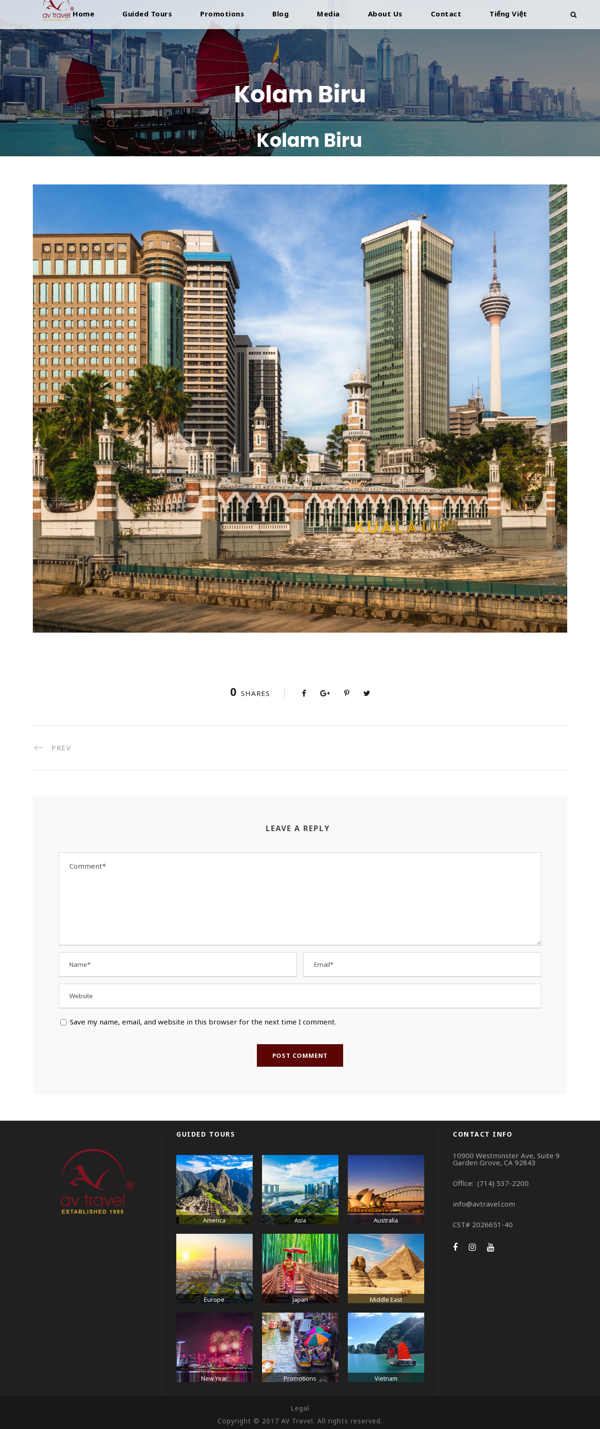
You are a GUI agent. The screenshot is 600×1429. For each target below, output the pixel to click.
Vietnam (386, 1378)
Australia (386, 1220)
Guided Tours (147, 13)
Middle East (386, 1299)
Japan (300, 1299)
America (214, 1220)
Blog (280, 13)
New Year (214, 1378)
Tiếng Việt (508, 13)
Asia (300, 1220)
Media (328, 13)
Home (83, 13)
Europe (214, 1299)
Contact (446, 13)
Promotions (222, 13)
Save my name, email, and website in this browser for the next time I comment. (203, 1021)
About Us (385, 13)
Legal (300, 1408)
